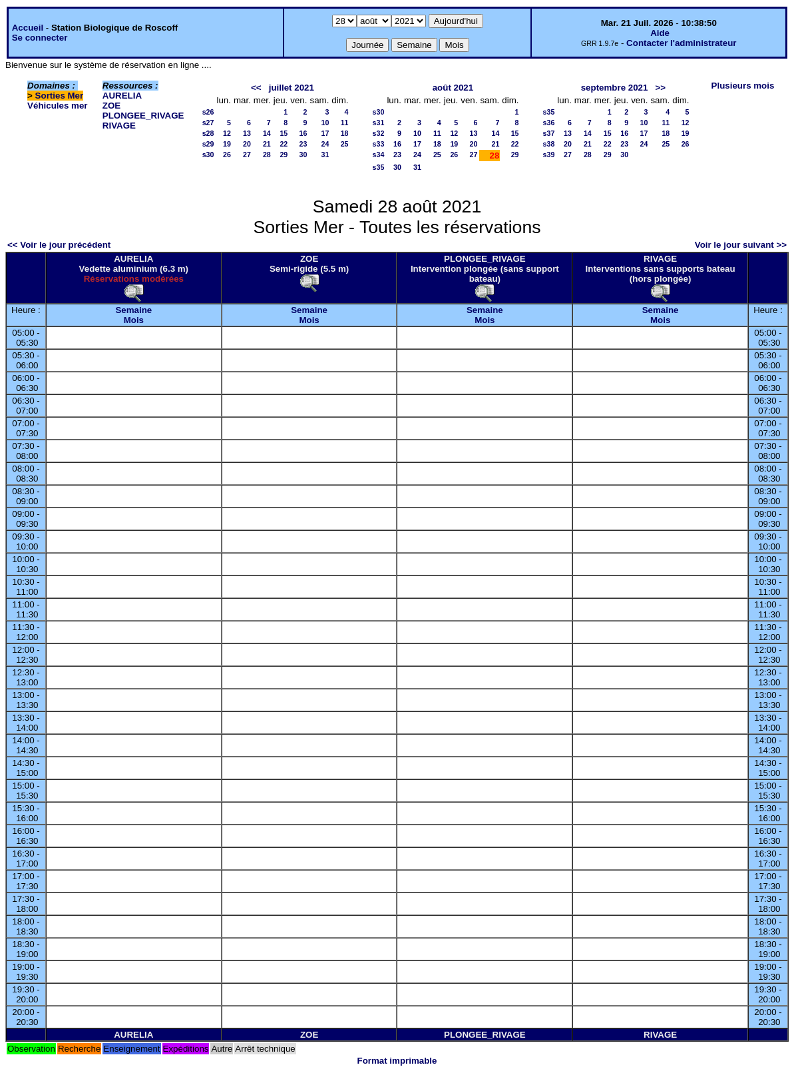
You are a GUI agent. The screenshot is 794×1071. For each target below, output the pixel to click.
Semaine (133, 310)
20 (247, 144)
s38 (549, 144)
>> (661, 88)
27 (247, 155)
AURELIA (122, 96)
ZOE (111, 106)
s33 (379, 144)
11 (345, 123)
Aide (660, 33)
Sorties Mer (59, 96)
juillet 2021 (291, 88)
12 (227, 133)
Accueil (27, 28)
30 (303, 155)
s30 (208, 155)
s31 (379, 123)
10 (325, 123)
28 (267, 155)
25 (345, 144)
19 (227, 144)
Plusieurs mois (743, 86)
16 (303, 133)
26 (227, 155)
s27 (208, 123)
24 (325, 144)
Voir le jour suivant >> (741, 245)
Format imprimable (397, 1061)
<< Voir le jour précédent (58, 245)
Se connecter (40, 38)
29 (284, 155)
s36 (549, 123)
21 (267, 144)
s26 (208, 112)
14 (267, 133)
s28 (208, 133)
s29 (208, 144)
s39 (549, 155)
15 (284, 133)
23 (303, 144)
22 (284, 144)
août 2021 (453, 88)
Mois (134, 320)
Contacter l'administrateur (681, 43)
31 (325, 155)
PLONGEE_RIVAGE (143, 116)
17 (325, 133)
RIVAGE (119, 126)
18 (345, 133)
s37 (549, 133)
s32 (379, 133)
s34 (379, 155)
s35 (379, 167)
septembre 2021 (614, 88)
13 (247, 133)
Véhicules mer (57, 106)
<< (256, 88)
